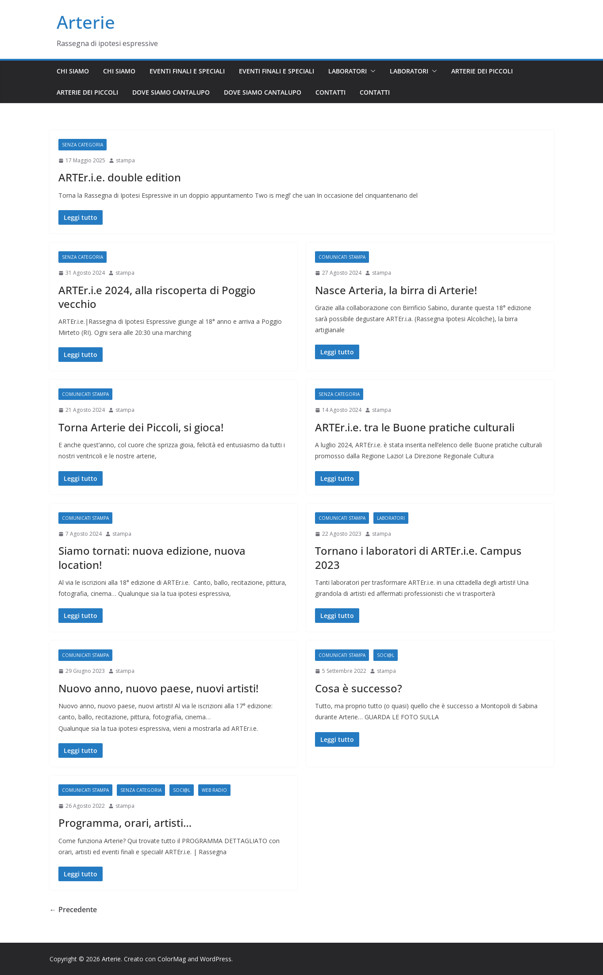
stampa (125, 160)
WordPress (215, 959)
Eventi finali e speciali (187, 71)
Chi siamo (73, 71)
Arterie (86, 22)
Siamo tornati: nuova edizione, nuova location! (152, 557)
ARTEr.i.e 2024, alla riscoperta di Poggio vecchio (157, 297)
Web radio (214, 790)
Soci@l (385, 655)
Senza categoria (82, 145)
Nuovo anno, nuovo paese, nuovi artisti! (158, 688)
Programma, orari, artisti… (125, 822)
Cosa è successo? (358, 688)
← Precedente (73, 909)
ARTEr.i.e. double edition (119, 177)
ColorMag (171, 959)
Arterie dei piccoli (482, 71)
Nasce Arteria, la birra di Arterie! (396, 290)
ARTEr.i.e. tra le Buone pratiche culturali (415, 427)
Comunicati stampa (342, 257)
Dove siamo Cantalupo (171, 92)
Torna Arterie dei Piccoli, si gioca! (140, 427)
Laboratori (347, 71)
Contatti (330, 92)
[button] (371, 71)
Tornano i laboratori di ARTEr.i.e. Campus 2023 (418, 557)
